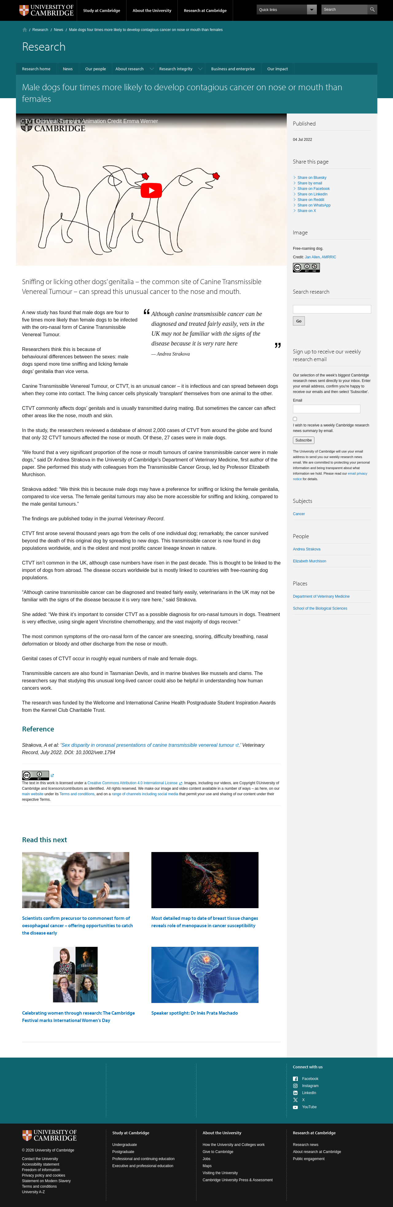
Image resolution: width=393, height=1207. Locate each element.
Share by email (310, 183)
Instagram (310, 1086)
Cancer (299, 514)
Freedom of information (41, 1170)
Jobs (206, 1159)
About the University (152, 10)
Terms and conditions (77, 794)
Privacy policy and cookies (43, 1175)
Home (24, 29)
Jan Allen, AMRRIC (320, 257)
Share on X (307, 211)
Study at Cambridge (101, 10)
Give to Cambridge (218, 1152)
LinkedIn (309, 1093)
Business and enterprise (233, 68)
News (58, 30)
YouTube (309, 1107)
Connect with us (308, 1067)
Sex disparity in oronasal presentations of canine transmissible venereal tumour (147, 745)
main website (33, 794)
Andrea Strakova (306, 549)
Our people (95, 68)
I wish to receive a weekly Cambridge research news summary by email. (331, 428)
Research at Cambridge (205, 10)
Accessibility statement (40, 1164)
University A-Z (33, 1192)
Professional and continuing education (143, 1159)
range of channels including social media (145, 794)
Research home (36, 68)
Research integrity (176, 68)
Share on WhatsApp (314, 205)
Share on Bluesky (312, 177)
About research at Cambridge (317, 1152)
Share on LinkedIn (312, 194)
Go (299, 321)
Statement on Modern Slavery (46, 1181)
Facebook (310, 1079)
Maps (207, 1166)
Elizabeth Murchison (309, 561)
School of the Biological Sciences (320, 608)
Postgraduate (123, 1152)
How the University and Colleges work (234, 1145)
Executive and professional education (142, 1166)
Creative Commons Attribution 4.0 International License (133, 783)
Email (297, 400)
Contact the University (40, 1159)
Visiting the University (220, 1173)
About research (129, 68)
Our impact (277, 68)
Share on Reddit (311, 200)
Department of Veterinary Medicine (321, 596)
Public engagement (309, 1159)
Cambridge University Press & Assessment (238, 1180)
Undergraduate (124, 1145)
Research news (305, 1145)
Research (40, 30)
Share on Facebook (314, 189)
